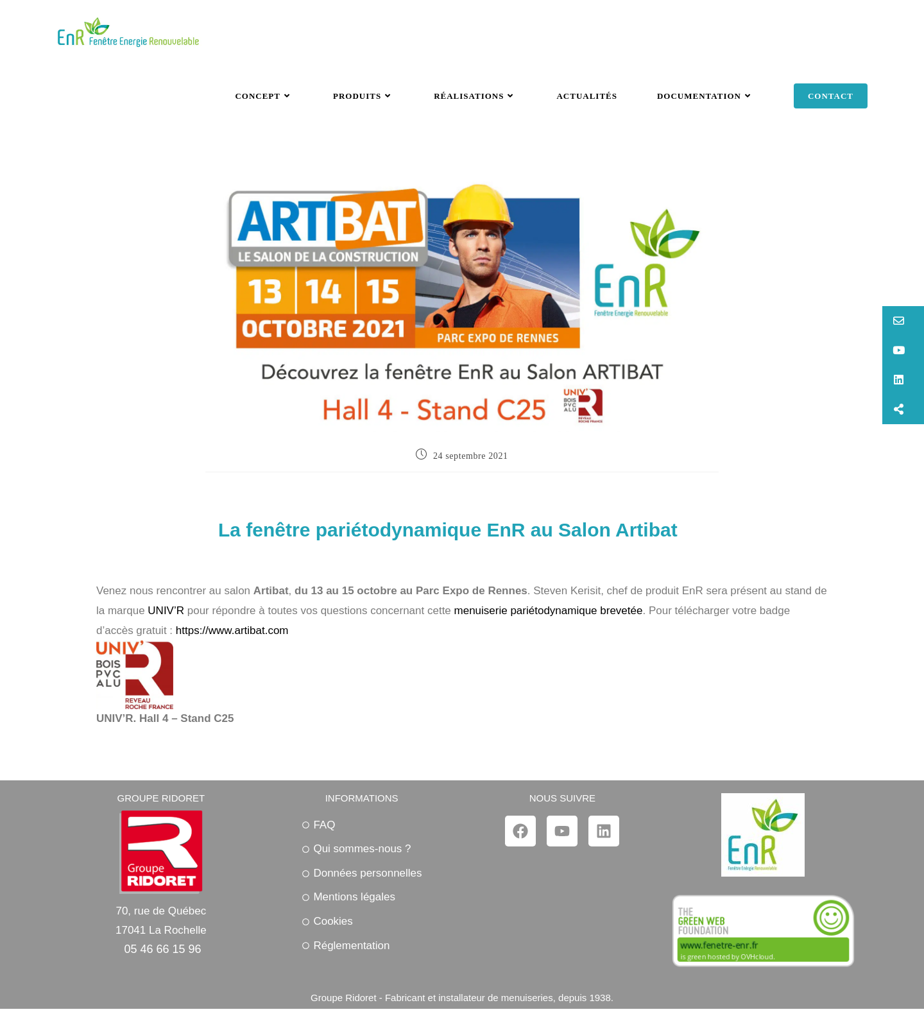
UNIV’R (166, 611)
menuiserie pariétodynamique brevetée (548, 611)
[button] (903, 321)
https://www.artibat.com (232, 630)
